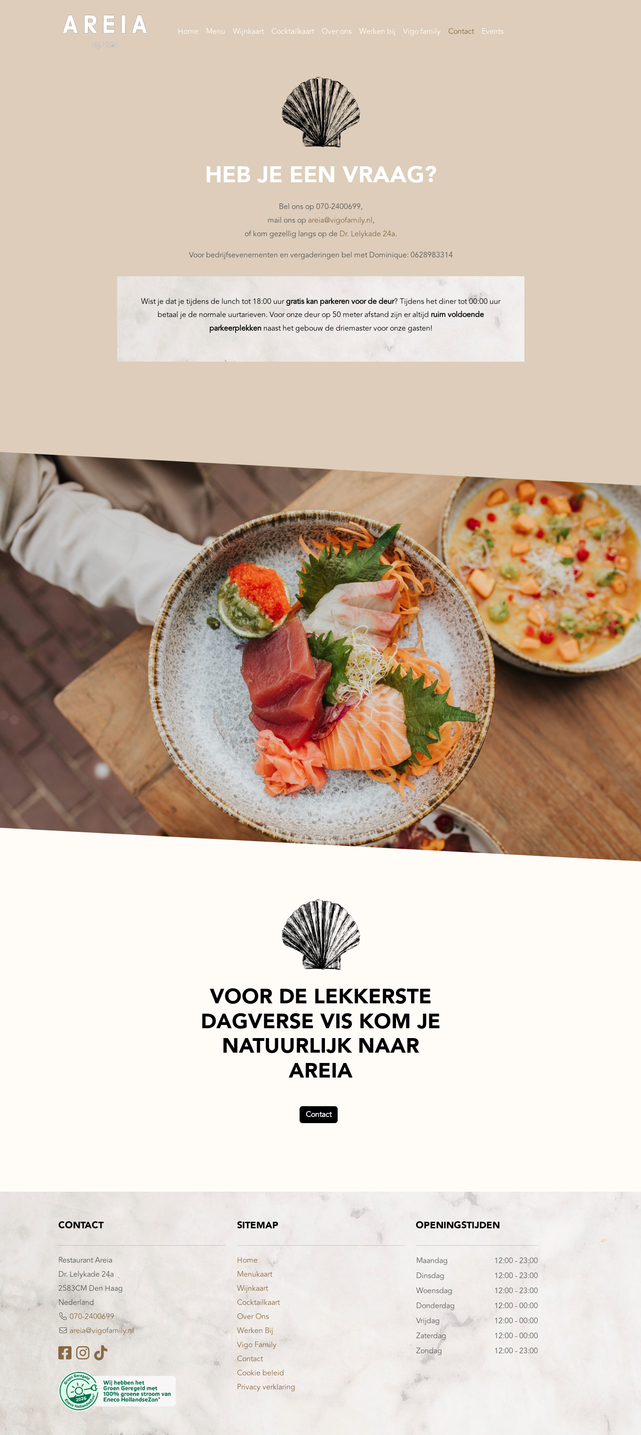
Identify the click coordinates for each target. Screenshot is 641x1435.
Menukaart (254, 1274)
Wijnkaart (248, 32)
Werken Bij (255, 1330)
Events (493, 32)
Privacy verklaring (266, 1387)
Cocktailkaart (292, 32)
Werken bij (377, 32)
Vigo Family (257, 1344)
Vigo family (422, 32)
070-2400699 (92, 1316)
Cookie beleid (260, 1373)
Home (188, 32)
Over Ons (253, 1316)
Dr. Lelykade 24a (367, 234)
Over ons (337, 32)
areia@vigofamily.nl (340, 220)
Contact (461, 32)
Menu (215, 32)
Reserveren (550, 33)
